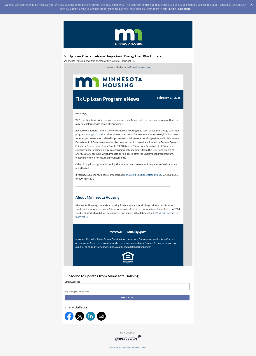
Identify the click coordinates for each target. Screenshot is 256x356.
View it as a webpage (140, 67)
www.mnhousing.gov (128, 231)
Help (144, 347)
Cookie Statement (178, 9)
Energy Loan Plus (95, 134)
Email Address (72, 282)
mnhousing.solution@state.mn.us (142, 174)
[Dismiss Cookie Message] (251, 3)
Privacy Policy (116, 347)
